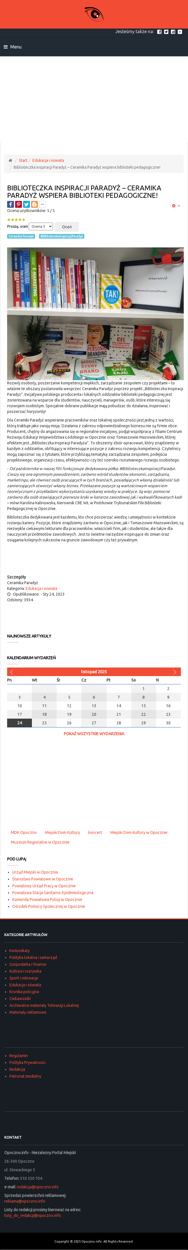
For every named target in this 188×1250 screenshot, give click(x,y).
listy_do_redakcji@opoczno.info (32, 1215)
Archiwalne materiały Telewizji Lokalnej (44, 1005)
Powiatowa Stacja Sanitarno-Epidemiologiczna (52, 892)
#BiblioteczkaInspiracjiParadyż (61, 236)
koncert (95, 832)
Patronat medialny (25, 1076)
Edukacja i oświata (48, 160)
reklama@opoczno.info (24, 1201)
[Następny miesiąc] (176, 672)
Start (23, 160)
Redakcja (17, 1069)
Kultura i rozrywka (25, 971)
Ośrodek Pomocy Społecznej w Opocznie (48, 906)
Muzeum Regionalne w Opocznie (40, 842)
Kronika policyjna (24, 991)
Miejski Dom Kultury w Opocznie (138, 832)
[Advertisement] (94, 99)
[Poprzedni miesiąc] (12, 672)
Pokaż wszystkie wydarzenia (94, 733)
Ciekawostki (20, 998)
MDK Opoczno (24, 832)
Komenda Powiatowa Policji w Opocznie (47, 899)
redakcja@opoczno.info (38, 1187)
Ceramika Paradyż (21, 236)
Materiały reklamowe (27, 1012)
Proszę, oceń (17, 226)
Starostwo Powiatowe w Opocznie (42, 879)
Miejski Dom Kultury (62, 832)
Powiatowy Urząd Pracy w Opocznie (44, 886)
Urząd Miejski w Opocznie (35, 872)
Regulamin (18, 1055)
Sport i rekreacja (23, 978)
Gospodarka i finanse (27, 964)
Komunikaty (19, 950)
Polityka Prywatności (27, 1062)
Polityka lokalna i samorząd (33, 957)
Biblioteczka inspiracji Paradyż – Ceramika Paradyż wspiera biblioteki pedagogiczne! (84, 191)
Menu (13, 46)
